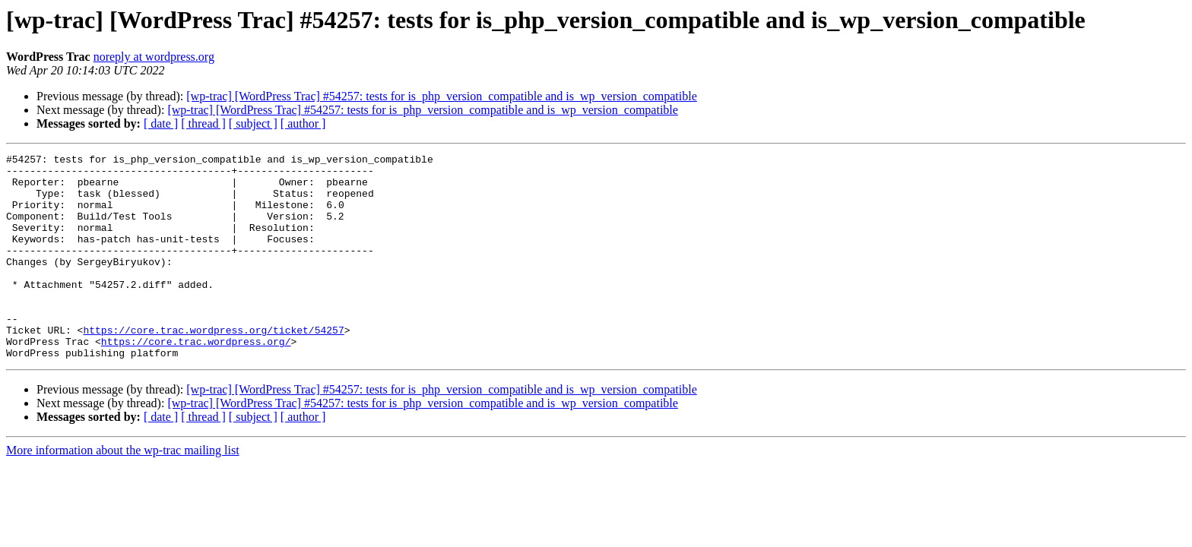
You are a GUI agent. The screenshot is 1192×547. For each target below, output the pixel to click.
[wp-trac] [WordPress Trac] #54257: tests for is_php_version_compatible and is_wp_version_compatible (441, 96)
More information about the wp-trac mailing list (122, 491)
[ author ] (303, 123)
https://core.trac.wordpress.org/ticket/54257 (213, 366)
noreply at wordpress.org (154, 56)
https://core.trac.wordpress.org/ (196, 380)
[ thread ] (203, 123)
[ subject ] (253, 123)
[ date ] (161, 123)
